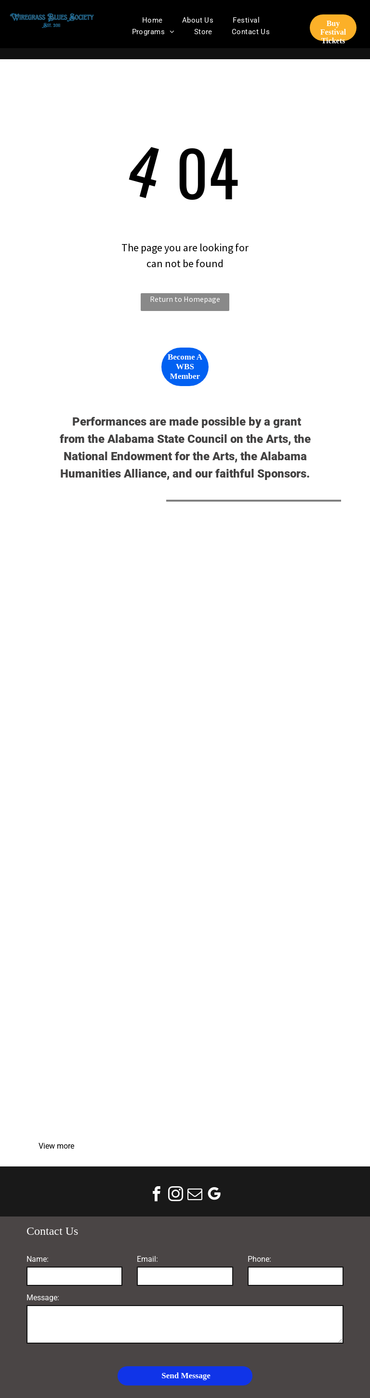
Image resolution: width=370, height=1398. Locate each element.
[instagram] (175, 1195)
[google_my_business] (214, 1195)
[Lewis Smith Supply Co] (109, 910)
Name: (37, 1259)
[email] (194, 1195)
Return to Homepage (185, 299)
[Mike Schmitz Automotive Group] (109, 758)
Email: (147, 1259)
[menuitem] (152, 20)
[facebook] (156, 1195)
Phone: (259, 1259)
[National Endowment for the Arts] (260, 607)
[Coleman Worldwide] (260, 910)
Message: (42, 1297)
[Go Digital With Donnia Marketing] (260, 1061)
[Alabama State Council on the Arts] (109, 607)
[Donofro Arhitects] (260, 758)
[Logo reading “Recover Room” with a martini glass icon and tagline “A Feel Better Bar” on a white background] (109, 1061)
